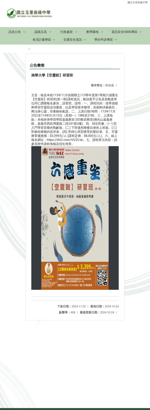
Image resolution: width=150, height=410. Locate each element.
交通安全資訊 (72, 39)
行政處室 (66, 32)
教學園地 (92, 32)
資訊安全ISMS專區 (124, 32)
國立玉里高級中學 (138, 2)
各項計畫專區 (41, 39)
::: (29, 49)
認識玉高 (40, 32)
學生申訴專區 (103, 39)
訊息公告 (15, 32)
